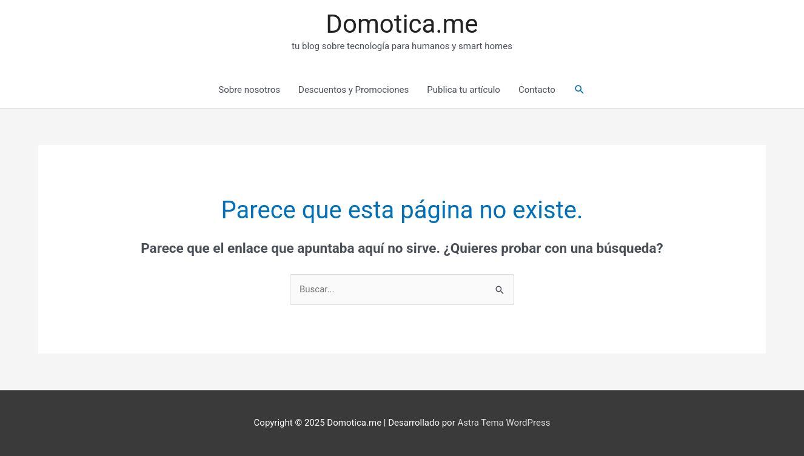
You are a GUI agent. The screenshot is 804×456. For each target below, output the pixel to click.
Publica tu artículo (463, 89)
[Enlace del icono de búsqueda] (580, 90)
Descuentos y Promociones (353, 89)
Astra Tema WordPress (503, 422)
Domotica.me (402, 24)
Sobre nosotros (249, 89)
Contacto (536, 89)
